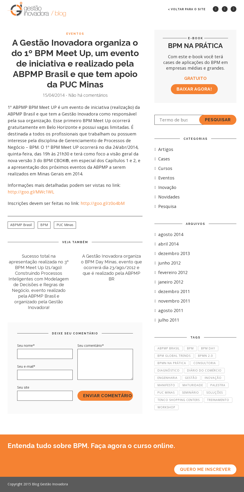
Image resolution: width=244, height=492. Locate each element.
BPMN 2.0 (205, 356)
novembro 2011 (172, 301)
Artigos (163, 149)
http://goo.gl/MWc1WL (31, 192)
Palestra (217, 385)
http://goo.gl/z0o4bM (103, 203)
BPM (44, 224)
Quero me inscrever (205, 469)
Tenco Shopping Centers (179, 400)
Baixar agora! (194, 89)
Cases (162, 159)
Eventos (75, 33)
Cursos (163, 168)
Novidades (167, 197)
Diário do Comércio (204, 370)
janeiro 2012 (168, 282)
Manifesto (166, 385)
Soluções (214, 393)
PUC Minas (64, 224)
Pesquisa (165, 206)
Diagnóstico (169, 370)
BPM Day (208, 348)
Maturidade (193, 385)
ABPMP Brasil (21, 224)
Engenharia (168, 378)
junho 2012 (167, 263)
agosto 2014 (168, 234)
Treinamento (218, 400)
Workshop (166, 407)
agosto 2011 (168, 310)
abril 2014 (166, 244)
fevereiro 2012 (171, 272)
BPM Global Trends (174, 356)
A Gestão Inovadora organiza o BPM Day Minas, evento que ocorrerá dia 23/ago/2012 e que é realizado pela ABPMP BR (111, 267)
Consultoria (204, 363)
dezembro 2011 (172, 291)
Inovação (165, 187)
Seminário (190, 393)
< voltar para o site (187, 9)
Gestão (191, 378)
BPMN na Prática (172, 363)
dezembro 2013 (172, 253)
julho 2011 (166, 320)
